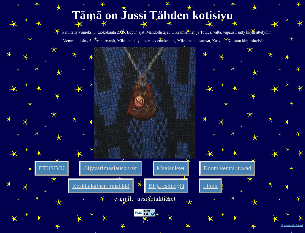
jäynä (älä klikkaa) (292, 225)
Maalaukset (171, 168)
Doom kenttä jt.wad (227, 168)
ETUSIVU (52, 168)
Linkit (210, 186)
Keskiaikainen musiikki (100, 186)
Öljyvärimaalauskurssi (111, 168)
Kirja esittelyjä (166, 186)
